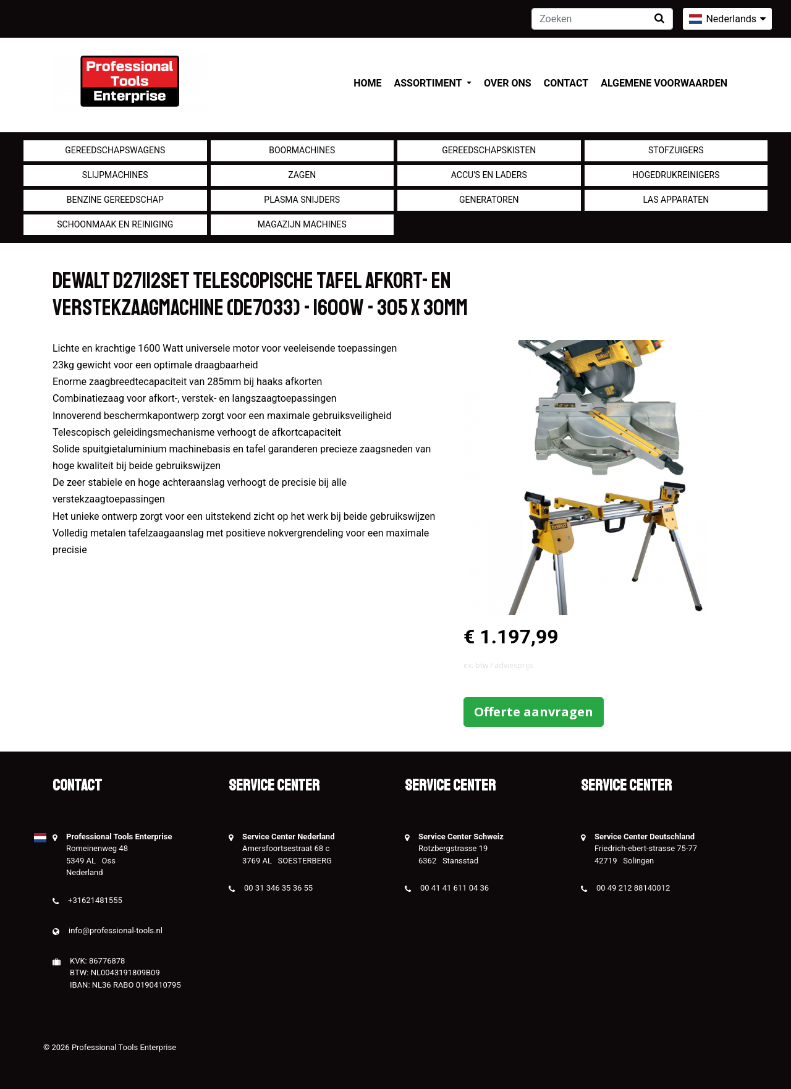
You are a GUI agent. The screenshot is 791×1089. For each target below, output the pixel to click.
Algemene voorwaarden (664, 83)
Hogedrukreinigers (675, 175)
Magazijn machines (302, 224)
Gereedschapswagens (115, 150)
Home (367, 83)
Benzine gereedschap (115, 200)
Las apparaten (676, 200)
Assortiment (429, 83)
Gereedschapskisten (489, 150)
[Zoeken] (602, 19)
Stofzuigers (676, 150)
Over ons (507, 83)
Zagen (302, 175)
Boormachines (302, 150)
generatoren (489, 200)
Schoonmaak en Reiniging (115, 224)
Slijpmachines (115, 175)
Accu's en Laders (489, 175)
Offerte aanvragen (533, 711)
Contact (566, 83)
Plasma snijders (302, 200)
